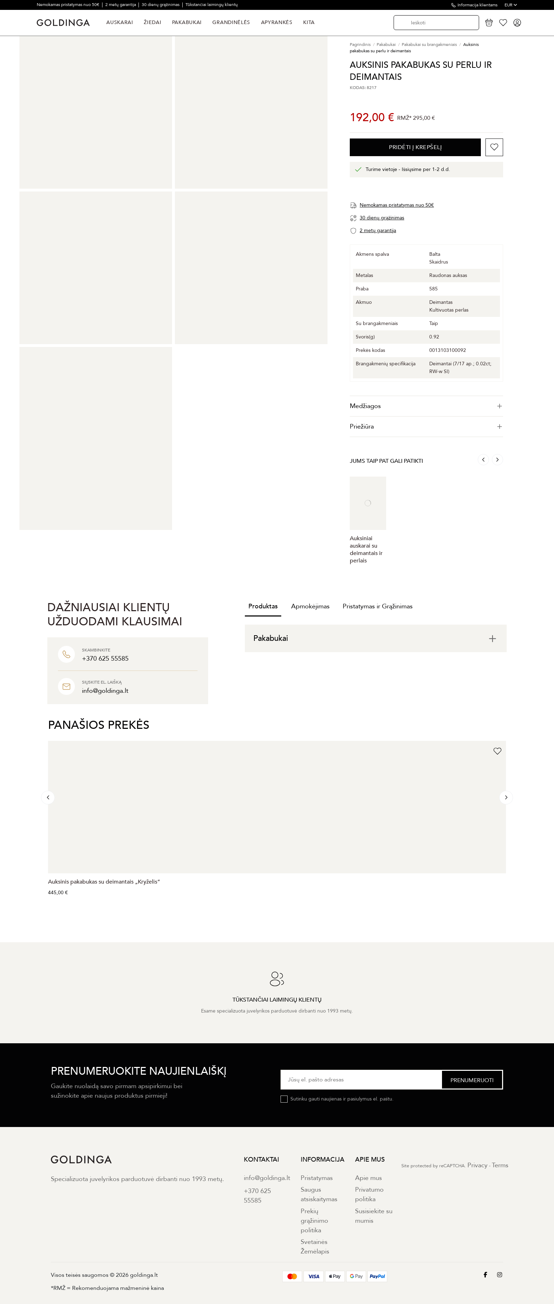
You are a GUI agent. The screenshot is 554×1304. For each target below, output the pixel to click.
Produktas (263, 606)
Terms (500, 1165)
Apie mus (368, 1178)
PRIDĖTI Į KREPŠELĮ (415, 147)
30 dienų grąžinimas (161, 4)
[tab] (426, 406)
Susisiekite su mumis (374, 1216)
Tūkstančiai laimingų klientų (211, 4)
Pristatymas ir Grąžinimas (378, 606)
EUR (511, 5)
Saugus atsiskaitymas (319, 1194)
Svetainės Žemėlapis (315, 1247)
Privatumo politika (369, 1194)
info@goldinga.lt (267, 1178)
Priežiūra (426, 426)
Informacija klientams (477, 5)
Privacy (477, 1165)
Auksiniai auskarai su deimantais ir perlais (366, 550)
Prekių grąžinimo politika (314, 1221)
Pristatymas (317, 1178)
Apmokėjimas (310, 606)
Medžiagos (426, 406)
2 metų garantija (121, 4)
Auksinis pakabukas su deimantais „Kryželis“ (104, 882)
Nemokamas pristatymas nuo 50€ (68, 4)
